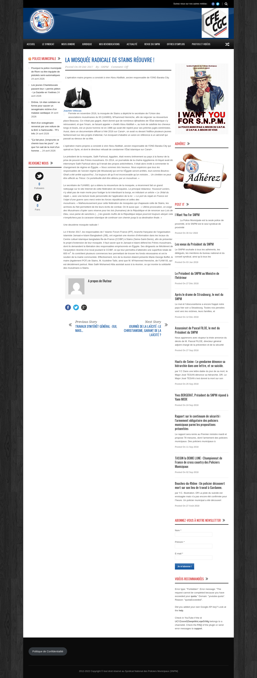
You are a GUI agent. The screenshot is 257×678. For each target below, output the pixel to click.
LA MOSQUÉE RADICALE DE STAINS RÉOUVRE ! (109, 60)
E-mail (179, 553)
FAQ (199, 625)
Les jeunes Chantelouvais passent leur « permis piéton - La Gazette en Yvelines (45, 88)
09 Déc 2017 (86, 67)
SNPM (105, 67)
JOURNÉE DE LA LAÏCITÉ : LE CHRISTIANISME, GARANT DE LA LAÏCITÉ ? (142, 330)
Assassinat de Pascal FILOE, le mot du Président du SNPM (197, 330)
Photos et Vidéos (201, 44)
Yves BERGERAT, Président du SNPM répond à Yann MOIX (201, 397)
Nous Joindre (68, 44)
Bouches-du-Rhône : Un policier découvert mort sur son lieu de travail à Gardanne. (200, 485)
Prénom (180, 542)
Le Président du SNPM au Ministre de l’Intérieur (197, 275)
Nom (178, 530)
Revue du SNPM (152, 44)
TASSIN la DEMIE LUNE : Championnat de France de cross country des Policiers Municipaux (198, 462)
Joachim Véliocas (72, 110)
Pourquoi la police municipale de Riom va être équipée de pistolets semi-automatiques (46, 72)
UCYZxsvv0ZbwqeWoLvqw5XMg (192, 621)
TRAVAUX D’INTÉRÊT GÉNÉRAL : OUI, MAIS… (96, 328)
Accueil (31, 44)
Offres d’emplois (176, 44)
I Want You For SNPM (187, 214)
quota (194, 596)
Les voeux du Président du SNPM (194, 244)
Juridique (87, 44)
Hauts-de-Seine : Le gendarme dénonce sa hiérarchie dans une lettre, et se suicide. (200, 363)
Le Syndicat (48, 44)
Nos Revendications (109, 44)
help (181, 610)
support (198, 628)
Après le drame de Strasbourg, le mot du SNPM (199, 296)
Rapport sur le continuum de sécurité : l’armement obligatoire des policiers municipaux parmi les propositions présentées (198, 422)
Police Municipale (44, 58)
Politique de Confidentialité (47, 651)
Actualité (132, 44)
